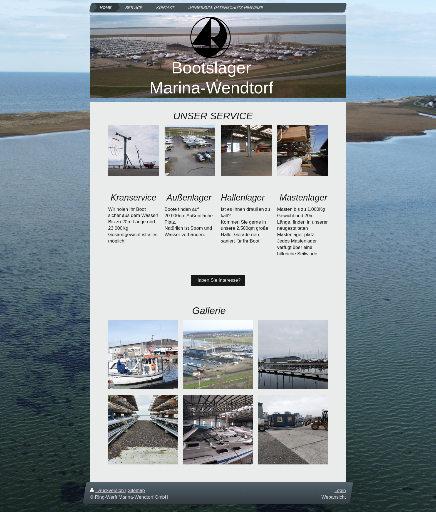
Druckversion (107, 490)
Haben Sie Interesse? (218, 280)
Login (340, 490)
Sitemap (136, 490)
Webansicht (333, 497)
